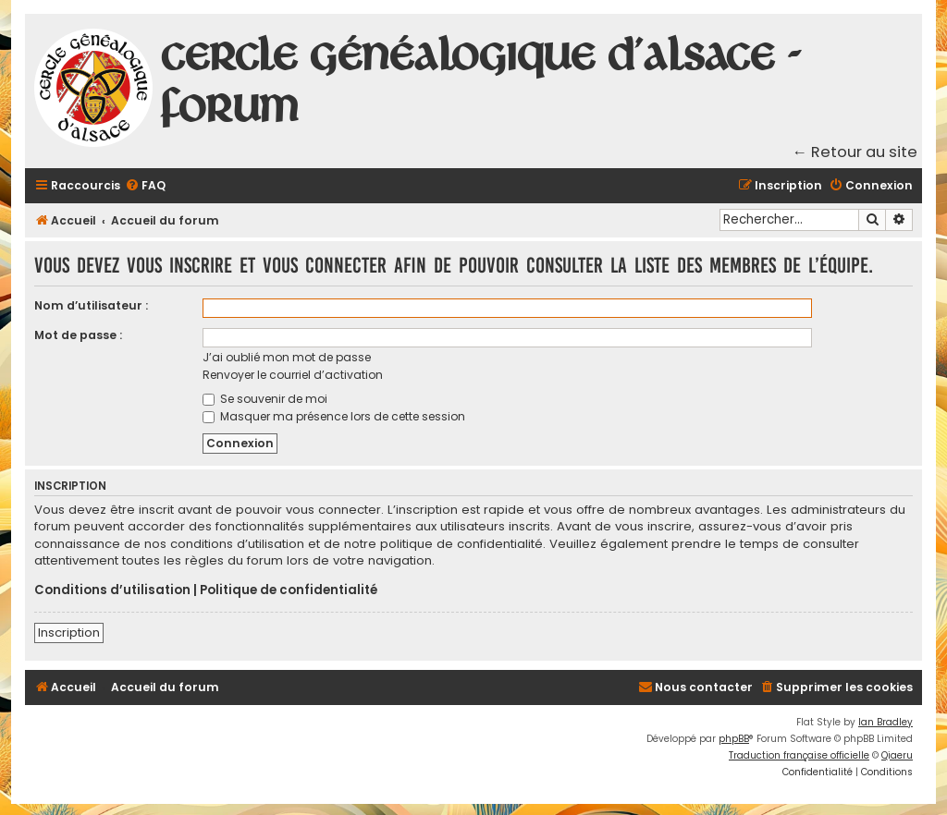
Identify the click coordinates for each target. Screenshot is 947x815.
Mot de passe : (78, 335)
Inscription (69, 632)
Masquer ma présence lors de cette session (334, 416)
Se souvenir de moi (265, 399)
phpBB (734, 739)
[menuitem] (145, 186)
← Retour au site (855, 152)
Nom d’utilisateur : (91, 305)
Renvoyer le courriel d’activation (293, 375)
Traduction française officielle (799, 755)
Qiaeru (897, 755)
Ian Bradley (885, 722)
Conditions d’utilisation (112, 590)
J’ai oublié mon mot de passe (287, 357)
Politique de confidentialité (288, 590)
